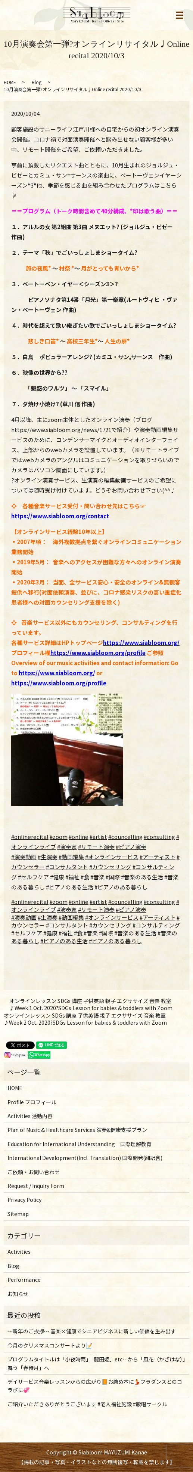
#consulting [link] (159, 901)
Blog (36, 82)
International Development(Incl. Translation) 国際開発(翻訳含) (84, 1157)
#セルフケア (33, 877)
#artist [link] (98, 901)
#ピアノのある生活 (69, 887)
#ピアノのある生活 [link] (64, 941)
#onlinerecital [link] (30, 901)
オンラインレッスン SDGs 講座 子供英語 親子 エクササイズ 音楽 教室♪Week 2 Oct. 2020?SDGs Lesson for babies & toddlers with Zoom (85, 1019)
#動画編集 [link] (71, 917)
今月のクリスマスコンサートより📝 (49, 1345)
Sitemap (18, 1214)
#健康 (57, 877)
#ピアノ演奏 (131, 847)
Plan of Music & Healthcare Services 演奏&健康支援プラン (77, 1129)
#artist (98, 836)
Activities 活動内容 (30, 1116)
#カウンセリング (110, 867)
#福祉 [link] (66, 933)
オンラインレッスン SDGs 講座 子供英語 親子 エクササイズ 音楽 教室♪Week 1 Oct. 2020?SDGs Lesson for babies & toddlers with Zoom (90, 1004)
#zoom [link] (59, 901)
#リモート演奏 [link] (96, 909)
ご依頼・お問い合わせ (33, 1172)
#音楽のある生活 (142, 877)
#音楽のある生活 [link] (135, 933)
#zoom (59, 836)
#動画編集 (71, 857)
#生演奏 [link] (47, 917)
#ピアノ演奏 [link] (131, 909)
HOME (10, 82)
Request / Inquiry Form (35, 1185)
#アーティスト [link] (157, 917)
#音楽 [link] (91, 933)
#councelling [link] (125, 901)
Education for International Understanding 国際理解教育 (79, 1144)
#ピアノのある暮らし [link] (115, 941)
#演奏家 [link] (67, 909)
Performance (24, 1279)
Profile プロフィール (31, 1102)
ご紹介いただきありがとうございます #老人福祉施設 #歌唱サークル (87, 1404)
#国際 (113, 877)
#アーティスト (157, 857)
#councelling (125, 836)
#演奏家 (67, 847)
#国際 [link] (106, 933)
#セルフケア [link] (26, 933)
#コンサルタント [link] (67, 925)
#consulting (159, 836)
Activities (19, 1251)
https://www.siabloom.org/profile (98, 653)
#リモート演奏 (96, 847)
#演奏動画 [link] (24, 917)
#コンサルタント (67, 867)
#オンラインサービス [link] (111, 917)
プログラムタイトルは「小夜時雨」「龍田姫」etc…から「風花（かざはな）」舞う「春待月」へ (96, 1363)
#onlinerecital (30, 836)
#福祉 (72, 877)
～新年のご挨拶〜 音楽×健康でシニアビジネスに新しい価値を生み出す (91, 1331)
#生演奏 (47, 857)
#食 (85, 877)
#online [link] (78, 901)
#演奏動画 (24, 857)
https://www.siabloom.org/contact (60, 516)
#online (78, 836)
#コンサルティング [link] (156, 925)
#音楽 (97, 877)
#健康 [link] (50, 933)
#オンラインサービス (111, 857)
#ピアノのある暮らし (120, 887)
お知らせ (17, 1293)
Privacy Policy (24, 1199)
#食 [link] (78, 933)
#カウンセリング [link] (110, 925)
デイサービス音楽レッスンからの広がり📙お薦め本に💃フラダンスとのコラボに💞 (94, 1386)
